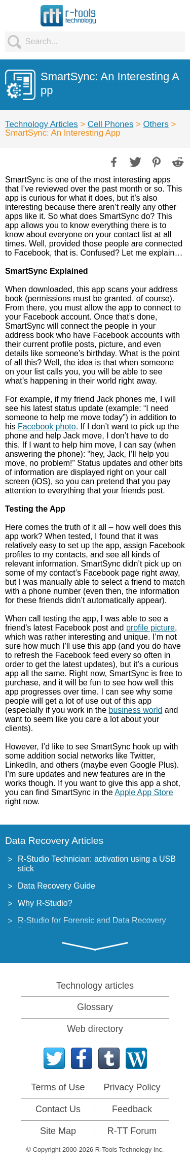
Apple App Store (144, 792)
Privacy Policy (131, 1087)
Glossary (95, 1007)
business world (136, 710)
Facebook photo (47, 426)
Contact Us (58, 1109)
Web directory (95, 1029)
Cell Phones (111, 124)
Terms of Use (58, 1087)
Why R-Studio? (45, 903)
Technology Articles (41, 124)
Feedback (132, 1109)
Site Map (58, 1131)
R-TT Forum (132, 1131)
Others (155, 124)
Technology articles (95, 986)
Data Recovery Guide (56, 885)
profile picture (150, 627)
